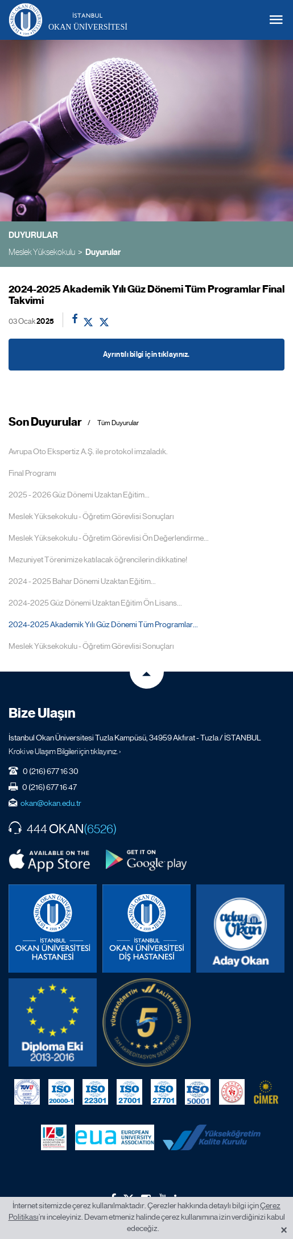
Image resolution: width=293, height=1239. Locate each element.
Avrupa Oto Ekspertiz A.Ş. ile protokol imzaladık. (88, 451)
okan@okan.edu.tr (50, 803)
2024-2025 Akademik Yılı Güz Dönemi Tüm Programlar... (103, 624)
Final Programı (32, 473)
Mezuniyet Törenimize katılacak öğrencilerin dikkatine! (98, 559)
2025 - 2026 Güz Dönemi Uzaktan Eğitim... (79, 494)
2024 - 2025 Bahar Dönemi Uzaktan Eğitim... (82, 581)
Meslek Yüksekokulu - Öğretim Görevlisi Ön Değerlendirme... (109, 537)
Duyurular (103, 252)
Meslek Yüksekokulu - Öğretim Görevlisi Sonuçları (91, 516)
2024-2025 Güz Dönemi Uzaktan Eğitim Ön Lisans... (95, 602)
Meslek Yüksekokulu (42, 252)
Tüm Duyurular (118, 423)
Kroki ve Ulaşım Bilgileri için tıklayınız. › (65, 751)
